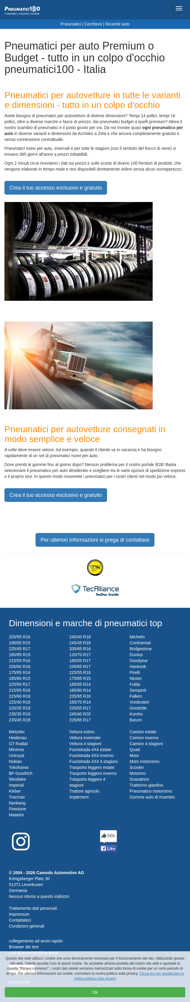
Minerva (16, 749)
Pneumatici (70, 24)
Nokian (15, 761)
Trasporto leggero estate (91, 767)
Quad (135, 749)
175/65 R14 (19, 672)
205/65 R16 (80, 648)
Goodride (138, 708)
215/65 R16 (19, 690)
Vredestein (139, 702)
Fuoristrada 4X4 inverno (91, 755)
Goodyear (139, 660)
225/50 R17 (19, 684)
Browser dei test (24, 946)
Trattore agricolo (84, 791)
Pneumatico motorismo (151, 791)
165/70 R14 (80, 702)
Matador (16, 814)
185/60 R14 (80, 690)
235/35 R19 (19, 714)
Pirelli (135, 672)
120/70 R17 (80, 654)
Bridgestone (141, 648)
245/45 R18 (80, 642)
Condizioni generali (26, 926)
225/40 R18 (19, 702)
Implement (79, 797)
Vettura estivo (82, 731)
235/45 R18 (19, 720)
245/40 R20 (80, 714)
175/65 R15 (80, 678)
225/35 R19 (19, 708)
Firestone (17, 809)
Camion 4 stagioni (146, 743)
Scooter (137, 767)
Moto (134, 755)
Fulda (135, 684)
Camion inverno (144, 737)
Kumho (136, 714)
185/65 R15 (19, 654)
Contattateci (20, 920)
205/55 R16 (19, 636)
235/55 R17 (80, 708)
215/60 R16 (19, 696)
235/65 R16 (80, 696)
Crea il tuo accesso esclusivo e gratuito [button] (55, 188)
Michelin (137, 636)
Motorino (138, 773)
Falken (136, 696)
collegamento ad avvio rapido (36, 941)
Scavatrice (139, 779)
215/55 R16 (19, 660)
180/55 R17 (80, 660)
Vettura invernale (84, 737)
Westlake (17, 779)
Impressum (19, 914)
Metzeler (17, 731)
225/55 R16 (80, 672)
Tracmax (17, 797)
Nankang (17, 803)
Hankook (138, 666)
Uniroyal (16, 755)
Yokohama (18, 767)
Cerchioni (93, 24)
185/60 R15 (19, 678)
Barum (136, 720)
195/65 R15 (19, 642)
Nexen (135, 678)
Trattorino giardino (146, 785)
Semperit (138, 690)
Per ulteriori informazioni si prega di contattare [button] (95, 540)
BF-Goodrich (20, 773)
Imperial (16, 785)
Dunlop (136, 654)
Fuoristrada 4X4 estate (90, 749)
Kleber (15, 791)
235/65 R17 (80, 666)
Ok (95, 992)
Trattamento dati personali (33, 908)
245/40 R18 (80, 636)
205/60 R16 (19, 666)
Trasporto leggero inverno (93, 773)
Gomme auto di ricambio (152, 797)
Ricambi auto (117, 24)
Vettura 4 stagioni (85, 743)
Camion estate (143, 731)
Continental (140, 642)
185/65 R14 (80, 684)
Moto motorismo (144, 761)
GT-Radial (18, 743)
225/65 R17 (80, 720)
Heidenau (18, 737)
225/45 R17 (19, 648)
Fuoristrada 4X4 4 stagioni (93, 761)
